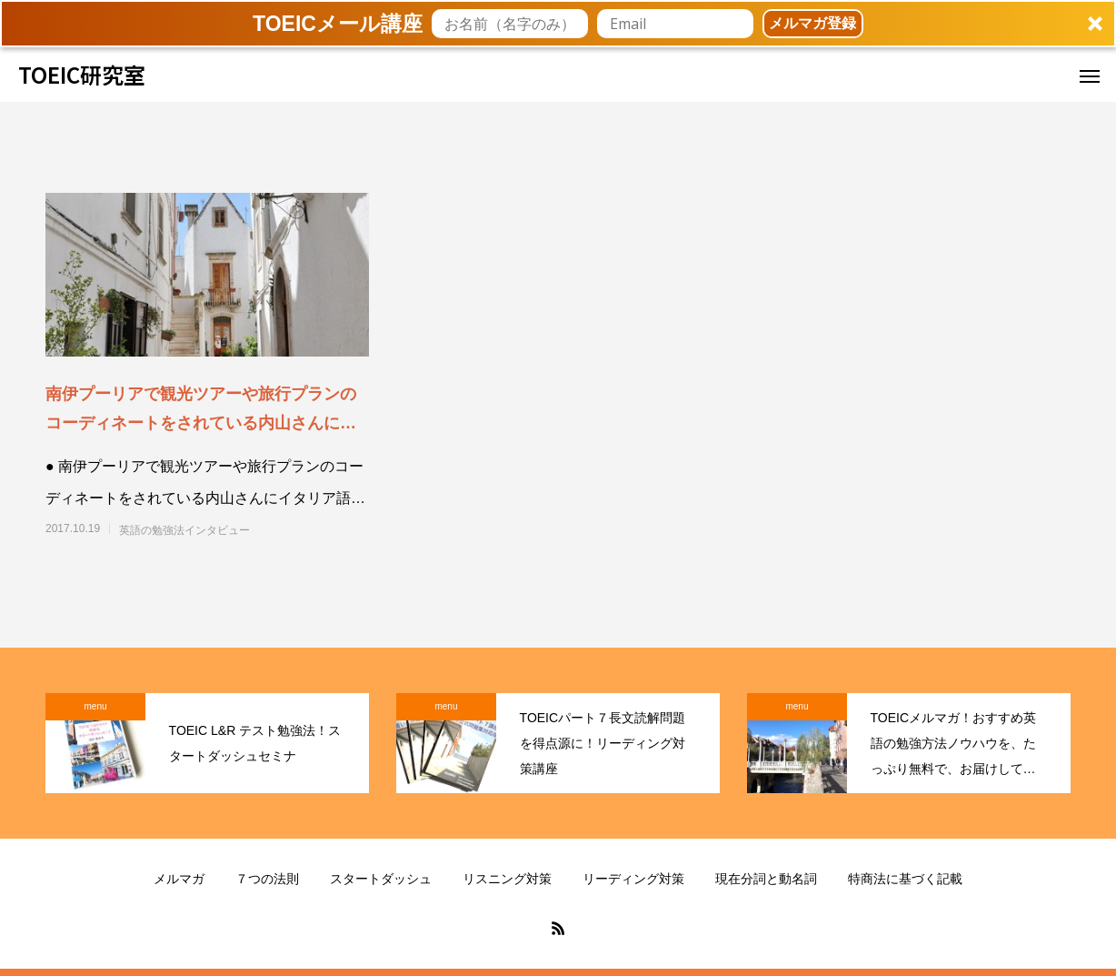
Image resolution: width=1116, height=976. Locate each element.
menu (95, 706)
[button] (558, 23)
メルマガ (179, 878)
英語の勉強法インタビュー (184, 530)
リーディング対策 (633, 878)
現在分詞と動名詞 (766, 878)
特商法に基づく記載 (905, 878)
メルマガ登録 (812, 23)
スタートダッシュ (381, 878)
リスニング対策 (507, 878)
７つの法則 (267, 878)
